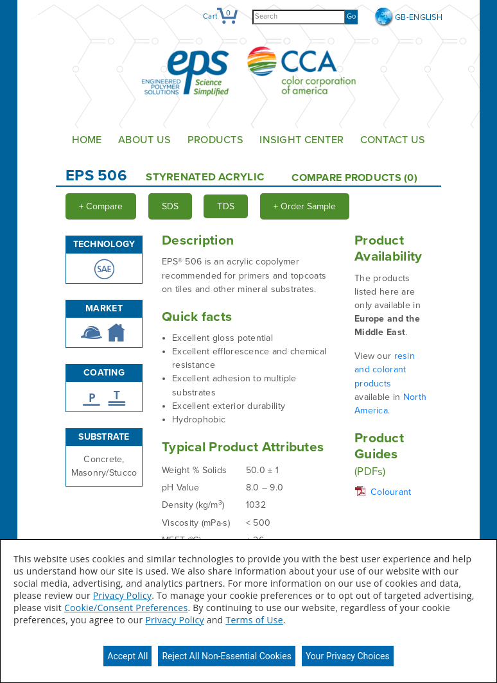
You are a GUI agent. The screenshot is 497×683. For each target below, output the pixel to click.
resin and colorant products (384, 369)
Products (215, 140)
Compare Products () (354, 177)
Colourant (391, 492)
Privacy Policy (122, 595)
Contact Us (393, 140)
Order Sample (305, 206)
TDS (225, 206)
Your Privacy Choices (348, 656)
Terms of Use (254, 620)
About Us (144, 140)
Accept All (127, 656)
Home (87, 140)
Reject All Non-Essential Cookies (226, 656)
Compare (101, 206)
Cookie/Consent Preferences (125, 607)
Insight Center (301, 140)
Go (351, 16)
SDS (170, 206)
